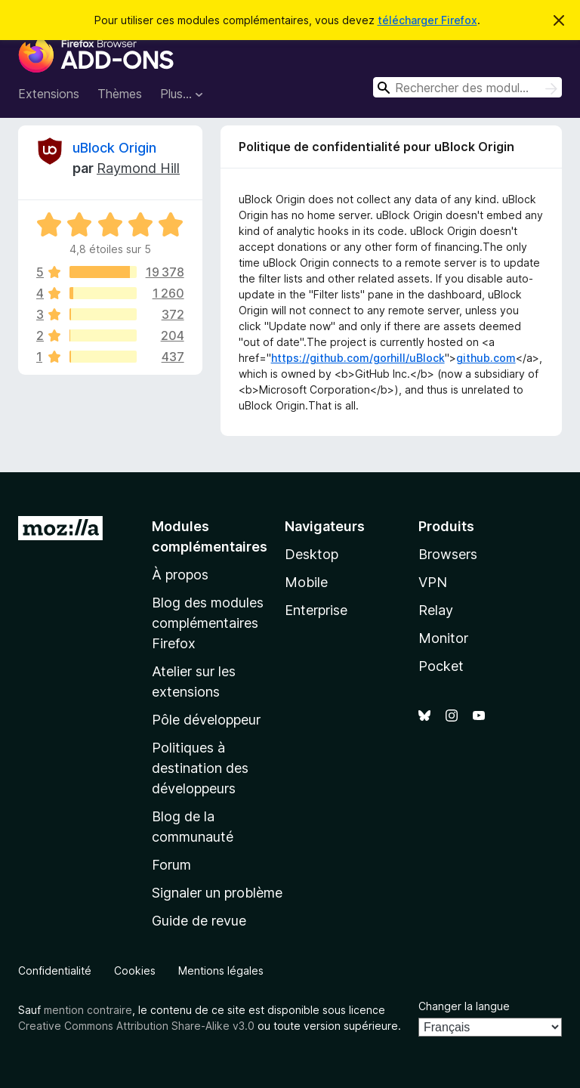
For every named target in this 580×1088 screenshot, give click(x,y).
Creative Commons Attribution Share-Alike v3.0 (136, 1025)
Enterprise (316, 610)
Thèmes (119, 93)
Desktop (311, 554)
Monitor (443, 638)
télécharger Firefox (427, 20)
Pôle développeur (206, 720)
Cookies (135, 970)
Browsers (447, 554)
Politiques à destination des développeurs (200, 768)
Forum (171, 865)
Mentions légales (221, 970)
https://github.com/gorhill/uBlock (358, 357)
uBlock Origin (114, 148)
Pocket (441, 666)
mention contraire (88, 1009)
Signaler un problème (217, 893)
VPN (432, 582)
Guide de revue (199, 921)
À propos (180, 575)
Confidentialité (54, 970)
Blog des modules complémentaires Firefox (208, 623)
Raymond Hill (138, 168)
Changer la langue (464, 1006)
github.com (486, 357)
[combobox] (467, 87)
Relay (435, 610)
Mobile (306, 582)
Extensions (48, 93)
